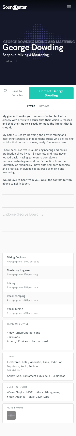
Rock (24, 366)
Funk (46, 362)
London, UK (9, 61)
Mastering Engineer (19, 270)
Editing (11, 283)
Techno (33, 366)
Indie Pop (56, 362)
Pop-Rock (13, 366)
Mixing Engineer (16, 257)
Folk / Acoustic (31, 362)
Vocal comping (16, 296)
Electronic (13, 362)
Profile (31, 106)
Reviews (44, 106)
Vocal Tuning (15, 309)
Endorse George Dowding (22, 214)
